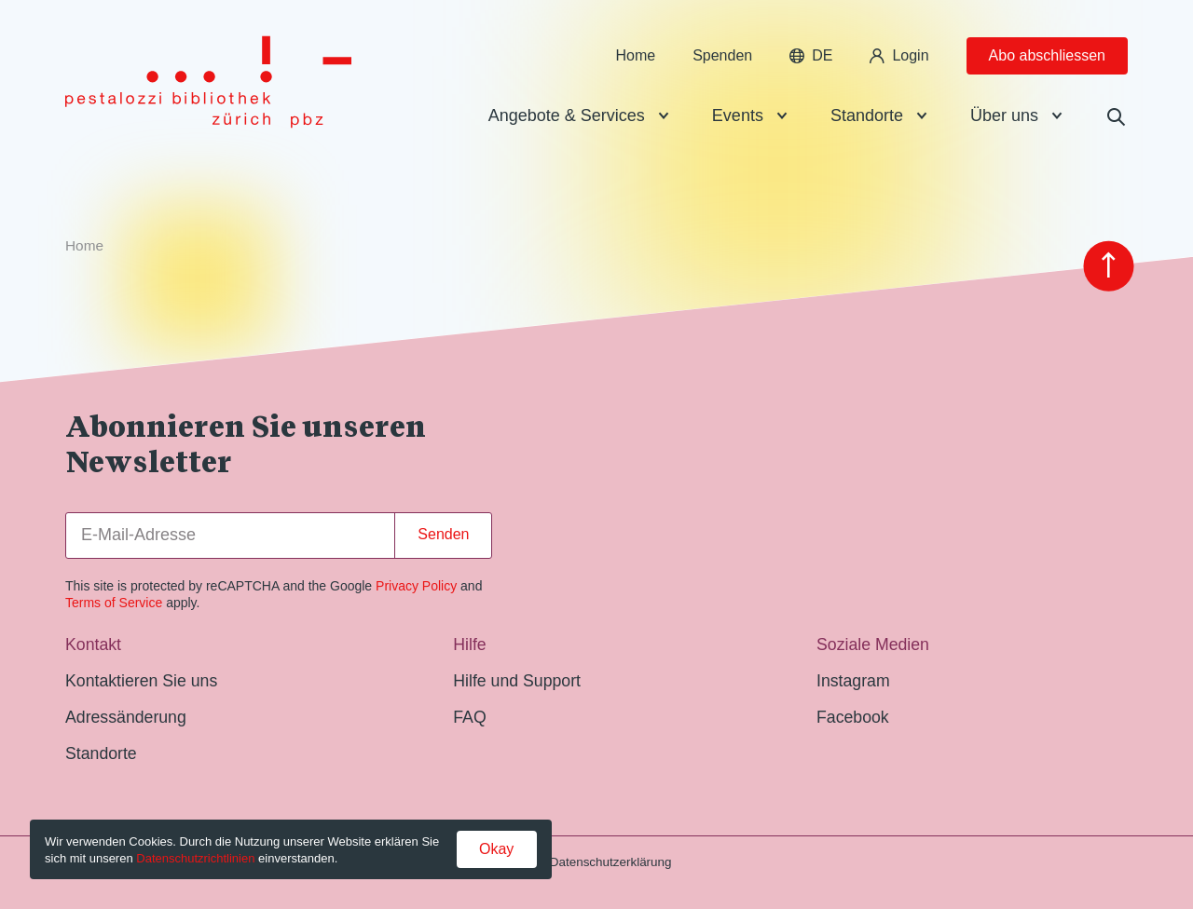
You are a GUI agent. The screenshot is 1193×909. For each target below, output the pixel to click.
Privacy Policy (416, 585)
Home (635, 55)
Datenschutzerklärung (611, 862)
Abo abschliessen (1047, 55)
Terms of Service (113, 602)
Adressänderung (125, 717)
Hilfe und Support (517, 681)
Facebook (852, 717)
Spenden (722, 55)
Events (737, 115)
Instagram (853, 681)
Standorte (866, 115)
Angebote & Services (566, 115)
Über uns (1004, 115)
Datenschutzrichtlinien (195, 858)
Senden (443, 534)
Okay (496, 849)
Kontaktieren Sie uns (141, 681)
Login (899, 55)
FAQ (469, 717)
